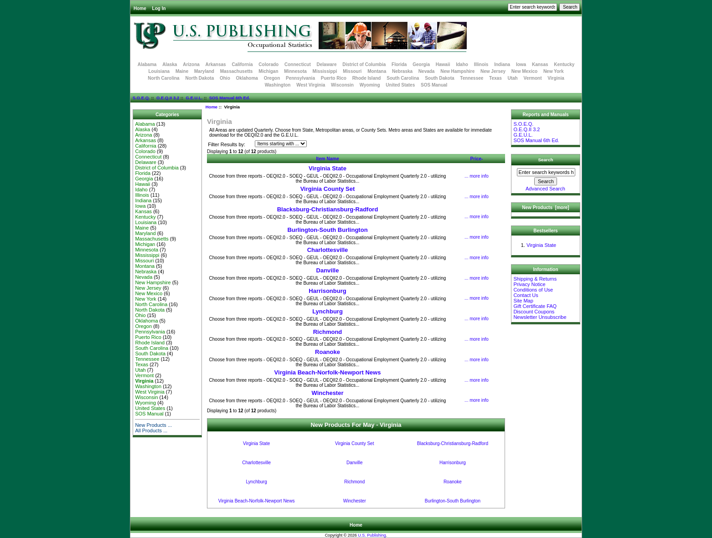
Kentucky (564, 64)
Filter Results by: (226, 144)
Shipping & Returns (535, 279)
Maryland (204, 71)
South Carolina (403, 78)
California (242, 64)
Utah (513, 78)
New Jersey (493, 71)
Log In (159, 8)
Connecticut (297, 64)
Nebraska (402, 71)
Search (545, 159)
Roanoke (327, 351)
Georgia (421, 64)
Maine (181, 71)
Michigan (268, 71)
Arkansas (216, 64)
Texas (495, 78)
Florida (399, 64)
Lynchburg (327, 311)
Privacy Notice (529, 284)
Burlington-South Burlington (327, 229)
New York (553, 71)
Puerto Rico (333, 78)
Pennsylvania (300, 78)
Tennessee (471, 78)
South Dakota (439, 78)
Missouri (352, 71)
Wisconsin (342, 84)
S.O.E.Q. (141, 97)
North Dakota (199, 78)
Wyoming (370, 84)
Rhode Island (366, 78)
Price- (476, 158)
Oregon (272, 78)
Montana (376, 71)
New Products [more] (545, 207)
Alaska (169, 64)
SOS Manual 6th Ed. (229, 97)
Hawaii (443, 64)
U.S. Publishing (372, 535)
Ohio (225, 78)
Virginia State (327, 168)
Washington (278, 84)
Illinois (481, 64)
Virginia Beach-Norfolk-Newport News (327, 372)
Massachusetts (236, 71)
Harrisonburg (327, 290)
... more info (476, 176)
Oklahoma (247, 78)
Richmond (327, 331)
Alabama (147, 64)
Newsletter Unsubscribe (539, 317)
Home (140, 8)
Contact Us (525, 295)
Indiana (502, 64)
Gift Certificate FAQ (535, 306)
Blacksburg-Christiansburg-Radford (327, 209)
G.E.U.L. (194, 97)
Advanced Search (545, 188)
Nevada (426, 71)
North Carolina (163, 78)
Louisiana (159, 71)
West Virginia (310, 84)
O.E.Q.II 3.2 (167, 97)
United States (400, 84)
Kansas (540, 64)
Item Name (327, 158)
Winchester (328, 392)
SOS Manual (434, 84)
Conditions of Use (533, 289)
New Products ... (153, 425)
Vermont (533, 78)
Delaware (327, 64)
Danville (327, 270)
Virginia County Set (327, 188)
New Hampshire (457, 71)
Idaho (462, 64)
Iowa (521, 64)
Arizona (191, 64)
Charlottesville (327, 249)
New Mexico (524, 71)
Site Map (523, 300)
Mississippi (325, 71)
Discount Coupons (533, 311)
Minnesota (295, 71)
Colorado (268, 64)
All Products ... (151, 430)
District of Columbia (364, 64)
